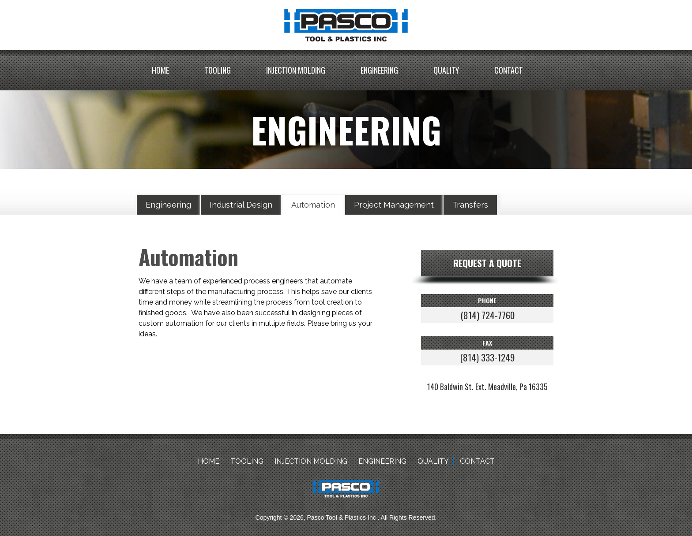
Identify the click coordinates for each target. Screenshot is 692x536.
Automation (313, 204)
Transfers (470, 204)
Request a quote (487, 263)
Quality (446, 70)
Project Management (394, 204)
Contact (508, 70)
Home (160, 70)
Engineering (379, 70)
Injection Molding (295, 70)
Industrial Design (241, 204)
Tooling (217, 70)
